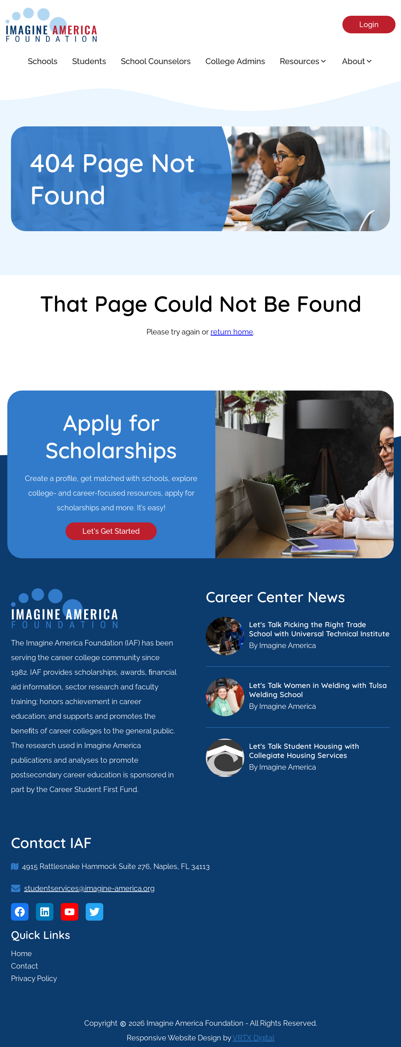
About (357, 61)
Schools (42, 61)
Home (21, 953)
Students (89, 61)
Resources (303, 61)
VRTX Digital (253, 1037)
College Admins (235, 61)
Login (369, 24)
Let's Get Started (111, 531)
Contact (24, 966)
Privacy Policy (34, 978)
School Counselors (156, 61)
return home (232, 332)
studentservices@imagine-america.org (89, 888)
